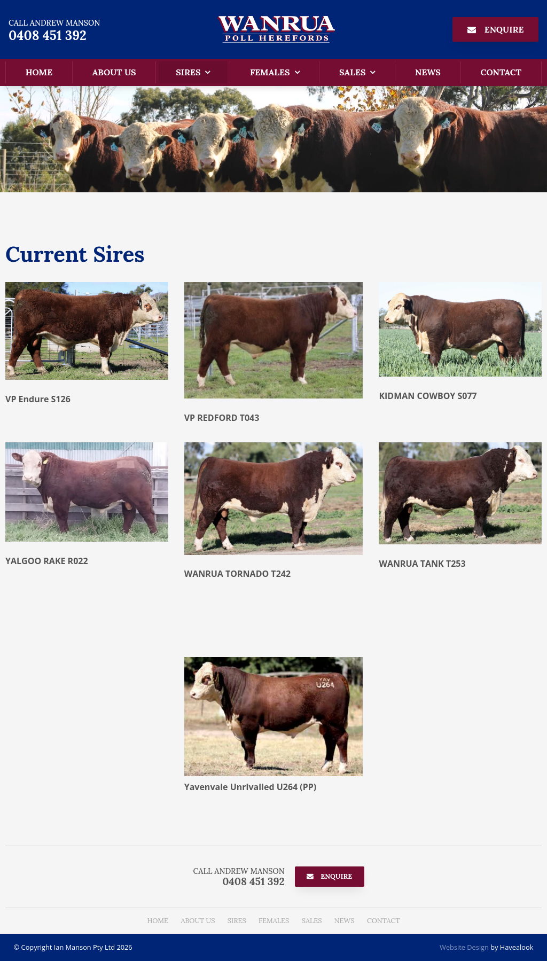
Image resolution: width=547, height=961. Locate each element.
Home (39, 72)
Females (270, 72)
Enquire (504, 29)
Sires (188, 72)
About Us (114, 72)
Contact (500, 72)
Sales (352, 72)
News (428, 72)
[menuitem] (158, 921)
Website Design (464, 947)
